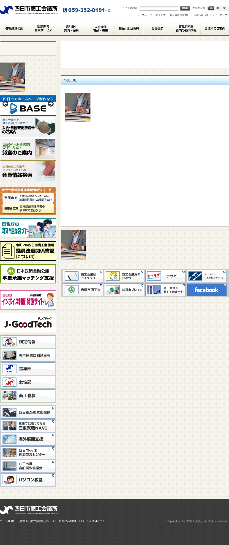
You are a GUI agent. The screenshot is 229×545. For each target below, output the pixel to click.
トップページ (144, 15)
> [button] (50, 104)
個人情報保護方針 (179, 15)
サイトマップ (219, 15)
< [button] (5, 104)
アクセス (160, 15)
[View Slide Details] (28, 105)
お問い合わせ (200, 15)
